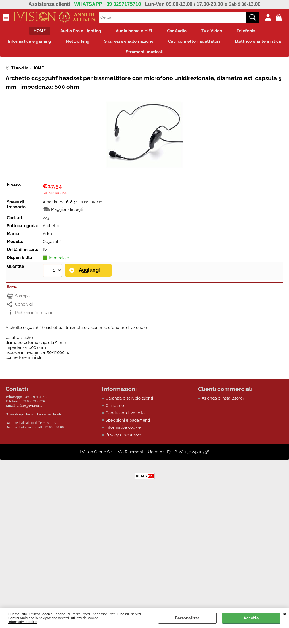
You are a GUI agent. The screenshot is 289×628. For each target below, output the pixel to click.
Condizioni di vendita (125, 416)
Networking (107, 43)
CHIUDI (284, 613)
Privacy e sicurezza (123, 438)
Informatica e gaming (57, 43)
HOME (35, 31)
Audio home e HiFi (133, 31)
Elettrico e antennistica (117, 54)
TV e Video (214, 31)
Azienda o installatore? (223, 401)
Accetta (251, 618)
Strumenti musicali (176, 54)
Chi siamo (115, 408)
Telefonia (250, 31)
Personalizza (187, 618)
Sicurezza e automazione (160, 43)
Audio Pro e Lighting (78, 31)
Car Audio (177, 31)
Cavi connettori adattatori (227, 43)
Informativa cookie (22, 622)
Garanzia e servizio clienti (129, 401)
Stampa (22, 299)
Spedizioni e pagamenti (128, 423)
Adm (47, 237)
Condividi (24, 307)
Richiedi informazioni (34, 316)
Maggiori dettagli (67, 213)
